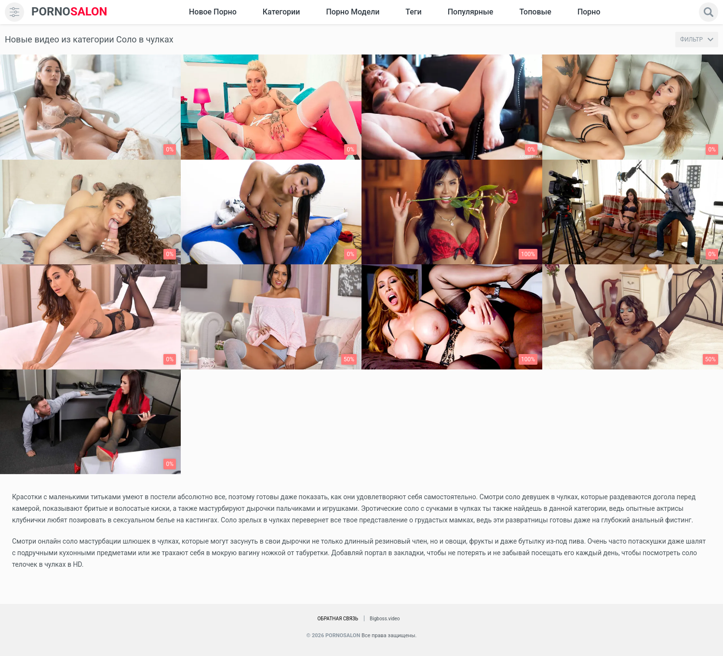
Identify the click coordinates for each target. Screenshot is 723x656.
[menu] (14, 12)
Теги (413, 11)
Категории (281, 11)
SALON (69, 11)
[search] (708, 12)
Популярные (471, 11)
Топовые (535, 11)
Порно (589, 11)
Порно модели (352, 11)
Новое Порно (213, 11)
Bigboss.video (385, 618)
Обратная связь (337, 618)
